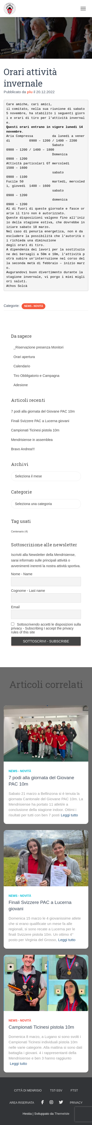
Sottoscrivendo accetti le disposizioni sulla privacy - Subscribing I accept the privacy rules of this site (46, 628)
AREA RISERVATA (22, 1102)
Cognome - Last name (28, 591)
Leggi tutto (69, 815)
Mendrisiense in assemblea (32, 440)
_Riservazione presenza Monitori (38, 347)
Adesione (20, 385)
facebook (42, 1102)
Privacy (76, 1102)
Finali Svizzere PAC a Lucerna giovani (40, 421)
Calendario (21, 366)
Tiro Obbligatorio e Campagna (36, 376)
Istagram (51, 1102)
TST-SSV (56, 1090)
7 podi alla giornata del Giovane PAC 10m (43, 411)
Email (15, 607)
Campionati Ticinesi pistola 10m (35, 430)
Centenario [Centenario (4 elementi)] (19, 531)
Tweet (60, 1102)
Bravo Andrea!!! (23, 449)
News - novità (33, 306)
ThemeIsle (61, 1113)
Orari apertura (24, 357)
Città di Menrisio (28, 1090)
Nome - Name (21, 574)
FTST (74, 1090)
